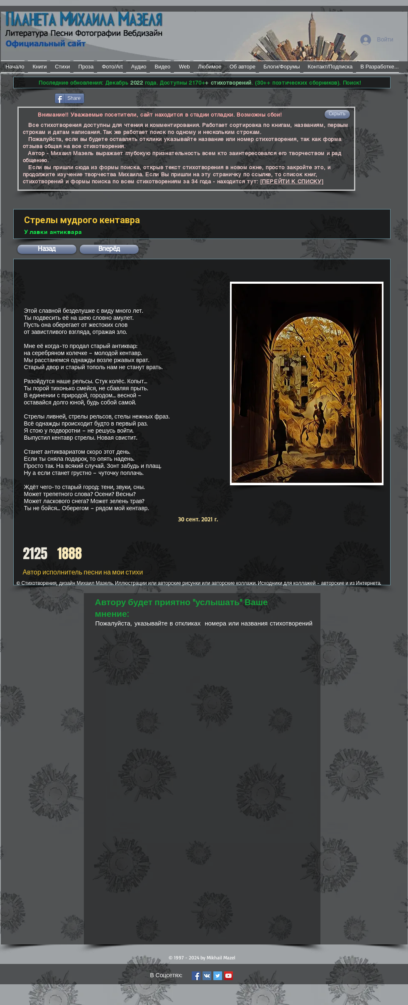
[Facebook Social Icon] (196, 975)
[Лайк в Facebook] (33, 97)
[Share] (69, 98)
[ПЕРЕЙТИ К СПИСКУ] (292, 181)
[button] (337, 114)
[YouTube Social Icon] (228, 975)
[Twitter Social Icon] (217, 975)
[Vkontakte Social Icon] (207, 975)
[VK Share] (110, 97)
